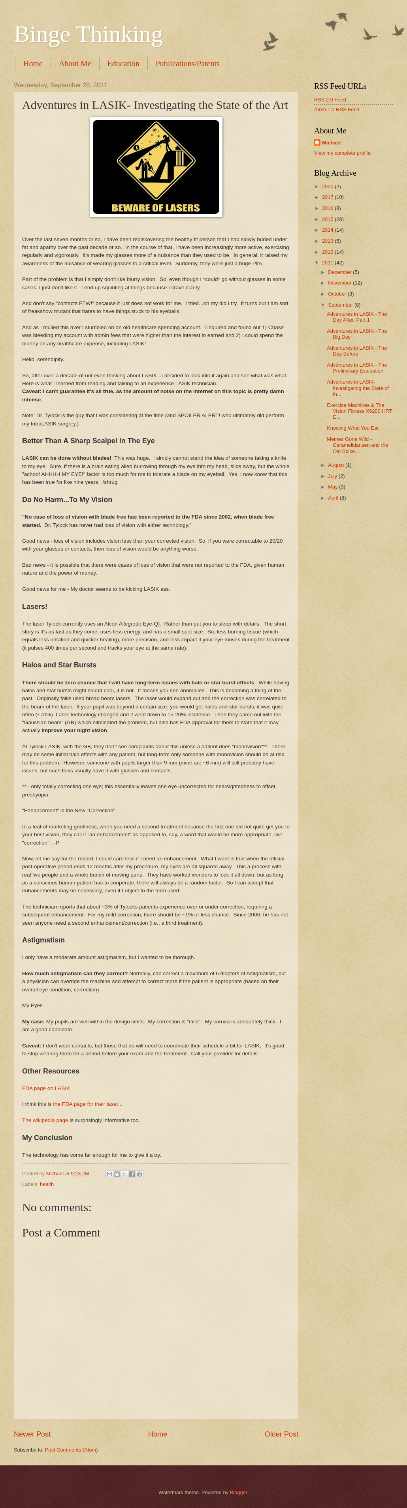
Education (123, 63)
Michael (331, 143)
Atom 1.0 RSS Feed (337, 109)
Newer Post (32, 1434)
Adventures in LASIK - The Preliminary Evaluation (357, 368)
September (341, 305)
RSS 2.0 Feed (330, 100)
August (336, 465)
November (340, 283)
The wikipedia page (45, 1120)
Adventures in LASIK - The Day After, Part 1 (357, 317)
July (333, 476)
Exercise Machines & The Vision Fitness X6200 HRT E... (359, 411)
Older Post (281, 1434)
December (340, 272)
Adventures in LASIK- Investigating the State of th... (358, 388)
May (333, 487)
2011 (328, 263)
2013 (328, 241)
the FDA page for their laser (85, 1104)
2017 (328, 197)
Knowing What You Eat (353, 428)
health (47, 1184)
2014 (328, 230)
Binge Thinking (88, 34)
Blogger (238, 1492)
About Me (75, 63)
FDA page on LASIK (46, 1088)
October (337, 294)
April (333, 498)
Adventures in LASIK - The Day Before (357, 351)
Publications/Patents (188, 63)
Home (33, 63)
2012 (328, 252)
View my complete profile (342, 153)
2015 (328, 219)
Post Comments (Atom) (71, 1450)
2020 (328, 186)
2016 (328, 208)
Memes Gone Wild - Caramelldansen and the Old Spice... (357, 445)
